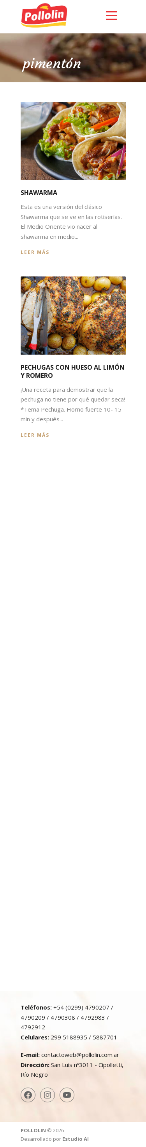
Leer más (35, 252)
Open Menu (111, 15)
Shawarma (39, 192)
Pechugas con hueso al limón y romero (73, 371)
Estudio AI (75, 1138)
